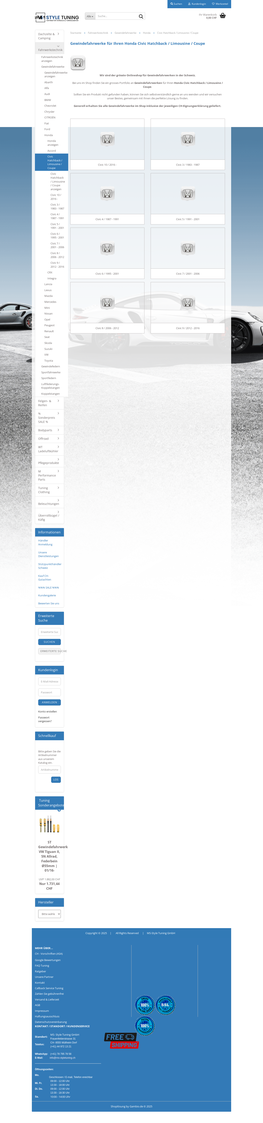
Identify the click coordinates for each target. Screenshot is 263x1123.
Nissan (48, 313)
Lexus (48, 290)
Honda (48, 135)
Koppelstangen (50, 394)
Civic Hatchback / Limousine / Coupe (54, 162)
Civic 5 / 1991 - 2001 (57, 226)
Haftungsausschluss (47, 1016)
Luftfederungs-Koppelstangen (50, 386)
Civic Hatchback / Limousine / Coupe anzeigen (58, 181)
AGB (37, 1005)
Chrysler (49, 111)
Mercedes (50, 302)
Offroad (43, 439)
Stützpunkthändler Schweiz (49, 566)
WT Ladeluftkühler (48, 449)
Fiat (46, 123)
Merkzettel (220, 4)
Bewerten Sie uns (48, 603)
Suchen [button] (176, 4)
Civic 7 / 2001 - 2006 (57, 245)
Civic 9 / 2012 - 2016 (57, 264)
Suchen (49, 642)
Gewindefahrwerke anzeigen (55, 74)
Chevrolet (50, 106)
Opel (47, 319)
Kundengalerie (47, 595)
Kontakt (40, 982)
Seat (47, 337)
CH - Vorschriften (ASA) (49, 953)
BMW (47, 100)
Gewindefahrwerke (52, 66)
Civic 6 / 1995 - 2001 (57, 235)
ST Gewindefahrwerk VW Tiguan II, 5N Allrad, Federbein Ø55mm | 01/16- (53, 856)
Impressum (42, 1011)
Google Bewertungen (48, 960)
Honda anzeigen (52, 143)
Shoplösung (118, 1106)
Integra (51, 278)
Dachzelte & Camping (46, 36)
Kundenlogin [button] (197, 4)
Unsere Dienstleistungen (48, 554)
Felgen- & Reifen (44, 403)
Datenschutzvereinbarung (51, 1022)
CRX (49, 272)
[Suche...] (90, 16)
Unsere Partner (44, 977)
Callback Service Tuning (49, 988)
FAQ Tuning (42, 965)
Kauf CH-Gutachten (44, 578)
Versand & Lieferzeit (47, 999)
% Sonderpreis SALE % (46, 418)
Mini (47, 308)
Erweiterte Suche (50, 651)
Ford (47, 129)
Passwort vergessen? (45, 719)
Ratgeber (40, 971)
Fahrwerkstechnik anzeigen (52, 59)
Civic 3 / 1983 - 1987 (57, 206)
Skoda (48, 343)
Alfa (46, 88)
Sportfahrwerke (50, 372)
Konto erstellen (47, 711)
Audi (47, 94)
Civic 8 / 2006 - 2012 (57, 255)
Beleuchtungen (48, 504)
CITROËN (49, 117)
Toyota (48, 360)
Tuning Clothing (44, 490)
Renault (49, 331)
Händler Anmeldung (45, 542)
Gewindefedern (50, 366)
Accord (51, 151)
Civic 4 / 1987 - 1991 (57, 216)
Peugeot (49, 325)
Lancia (48, 284)
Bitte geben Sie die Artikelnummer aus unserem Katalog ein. (49, 757)
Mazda (48, 296)
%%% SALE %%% (48, 587)
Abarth (48, 82)
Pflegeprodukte (48, 463)
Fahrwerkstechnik (50, 50)
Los (56, 779)
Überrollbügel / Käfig (48, 518)
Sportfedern (48, 378)
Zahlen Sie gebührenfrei (49, 994)
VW (46, 354)
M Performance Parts (47, 475)
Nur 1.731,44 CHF (49, 884)
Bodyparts (45, 430)
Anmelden (49, 702)
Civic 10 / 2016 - (56, 197)
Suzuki (48, 349)
